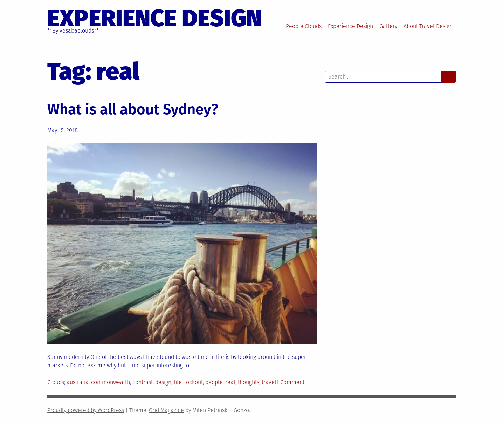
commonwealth (110, 382)
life (178, 382)
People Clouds (304, 26)
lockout (193, 382)
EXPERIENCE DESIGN (154, 18)
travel (269, 382)
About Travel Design (428, 26)
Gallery (388, 26)
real (230, 382)
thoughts (248, 382)
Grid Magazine (166, 410)
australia (78, 382)
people (214, 382)
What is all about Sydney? (132, 109)
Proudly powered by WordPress (85, 410)
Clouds (55, 382)
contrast (142, 382)
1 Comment (290, 382)
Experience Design (350, 26)
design (163, 382)
